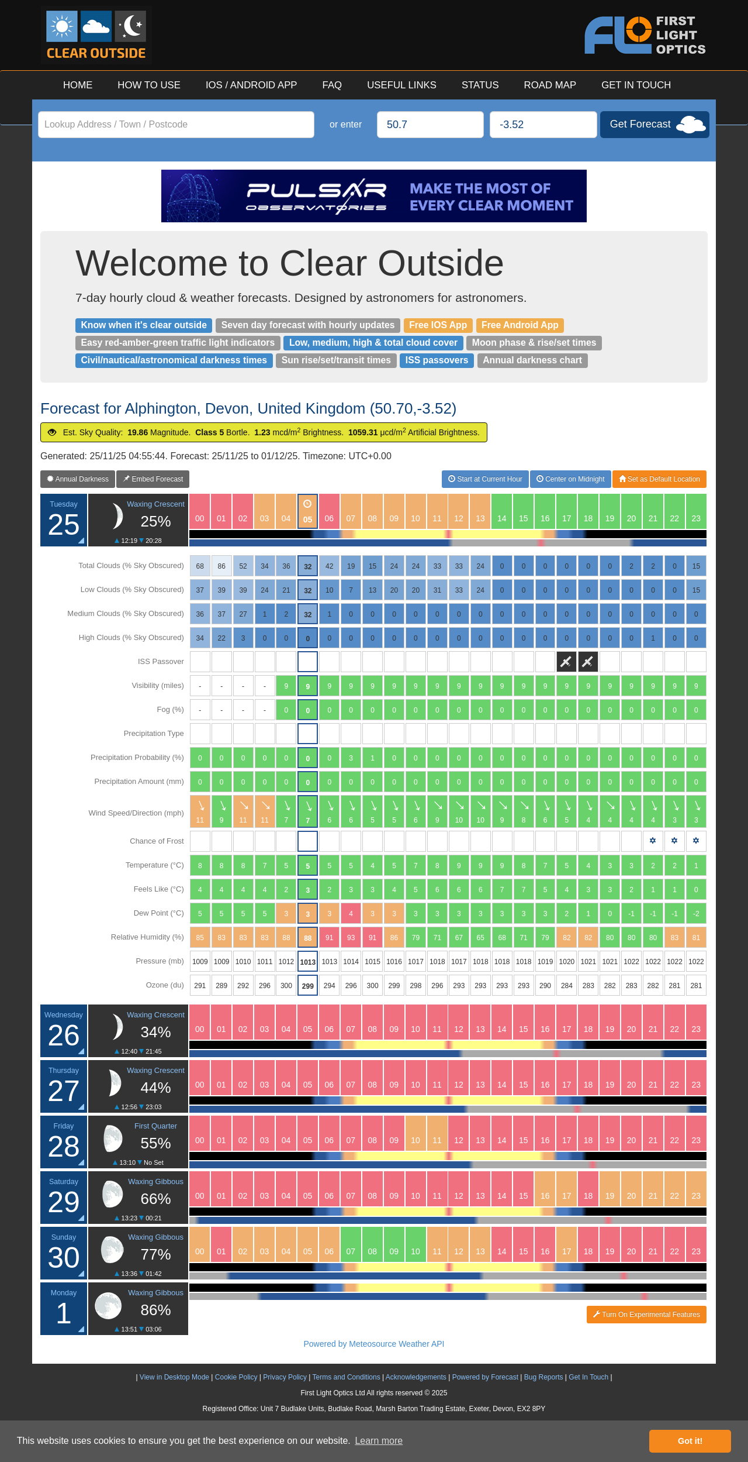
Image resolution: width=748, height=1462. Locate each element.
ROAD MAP (550, 85)
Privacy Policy (285, 1377)
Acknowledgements (416, 1377)
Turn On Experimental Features (646, 1314)
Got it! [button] (690, 1441)
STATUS (480, 85)
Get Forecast (640, 124)
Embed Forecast (153, 479)
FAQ (332, 85)
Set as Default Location (659, 479)
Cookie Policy (236, 1377)
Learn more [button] (379, 1441)
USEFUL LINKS (402, 85)
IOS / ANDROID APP (251, 85)
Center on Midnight (570, 479)
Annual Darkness (78, 479)
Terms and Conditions (346, 1377)
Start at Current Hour (485, 479)
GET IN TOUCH (636, 85)
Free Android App (520, 325)
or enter (346, 124)
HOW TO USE (149, 85)
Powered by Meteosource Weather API (374, 1344)
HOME (77, 85)
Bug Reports (543, 1377)
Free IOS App (438, 325)
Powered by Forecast (485, 1377)
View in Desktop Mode (174, 1377)
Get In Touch (588, 1377)
